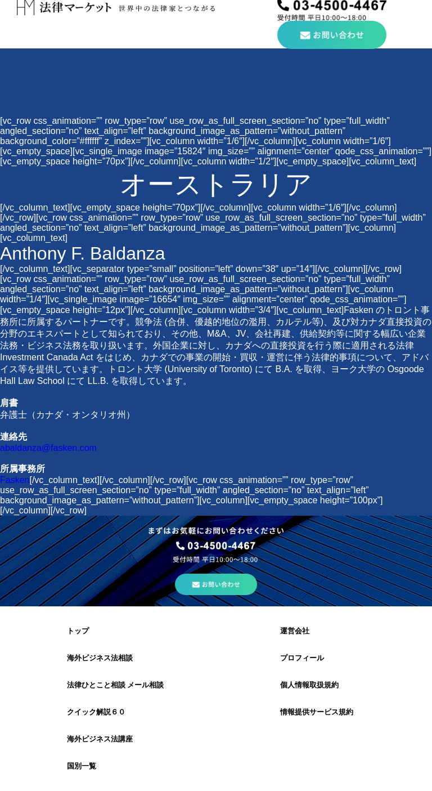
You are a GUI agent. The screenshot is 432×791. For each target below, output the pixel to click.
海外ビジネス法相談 (100, 658)
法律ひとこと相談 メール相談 (115, 685)
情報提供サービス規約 (316, 712)
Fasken (14, 480)
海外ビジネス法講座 (100, 739)
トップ (78, 631)
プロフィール (302, 658)
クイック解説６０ (96, 712)
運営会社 (294, 631)
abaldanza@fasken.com (48, 448)
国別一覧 (81, 766)
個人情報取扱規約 (309, 685)
